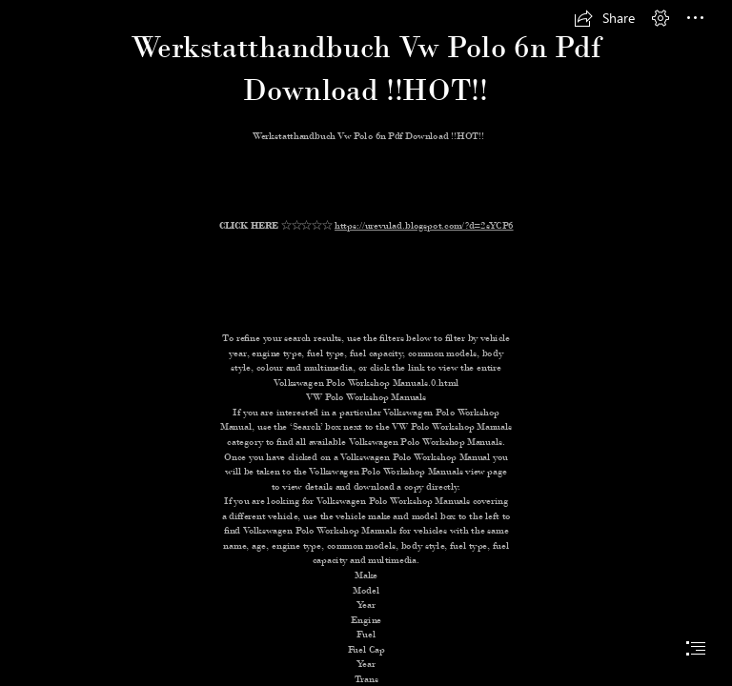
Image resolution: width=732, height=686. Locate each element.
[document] (366, 343)
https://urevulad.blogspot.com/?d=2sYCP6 (424, 225)
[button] (604, 18)
